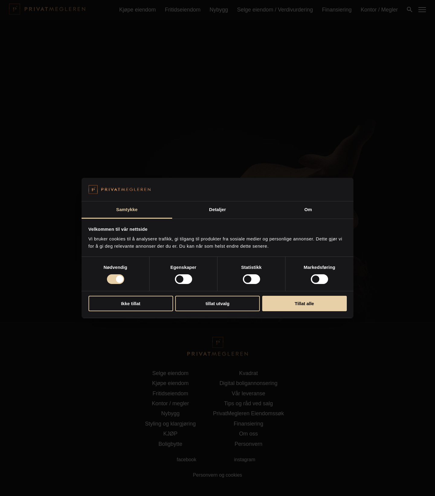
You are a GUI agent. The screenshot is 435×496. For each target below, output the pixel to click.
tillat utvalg (217, 303)
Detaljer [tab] (217, 209)
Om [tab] (308, 209)
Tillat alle (304, 303)
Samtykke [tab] (127, 209)
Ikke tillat (130, 303)
